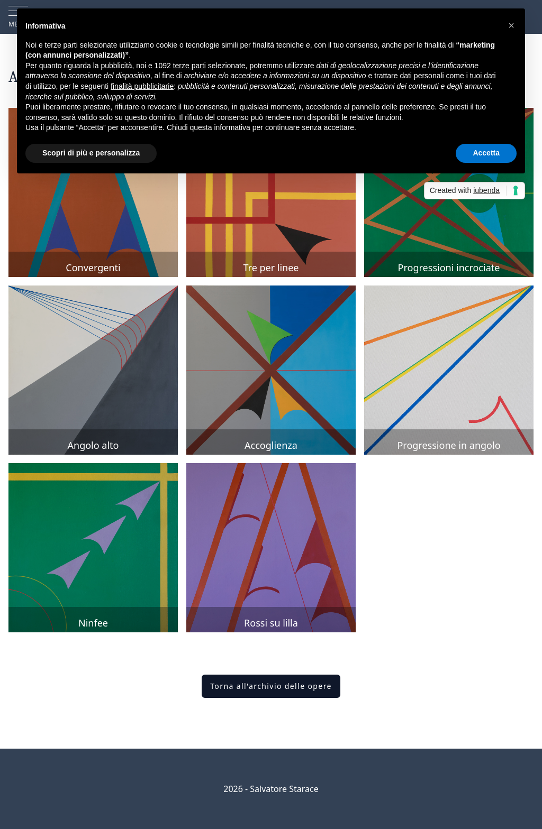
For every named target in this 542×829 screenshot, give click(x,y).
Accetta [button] (486, 153)
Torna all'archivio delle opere (271, 686)
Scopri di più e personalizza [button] (91, 153)
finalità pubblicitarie (142, 86)
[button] (511, 25)
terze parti (189, 65)
